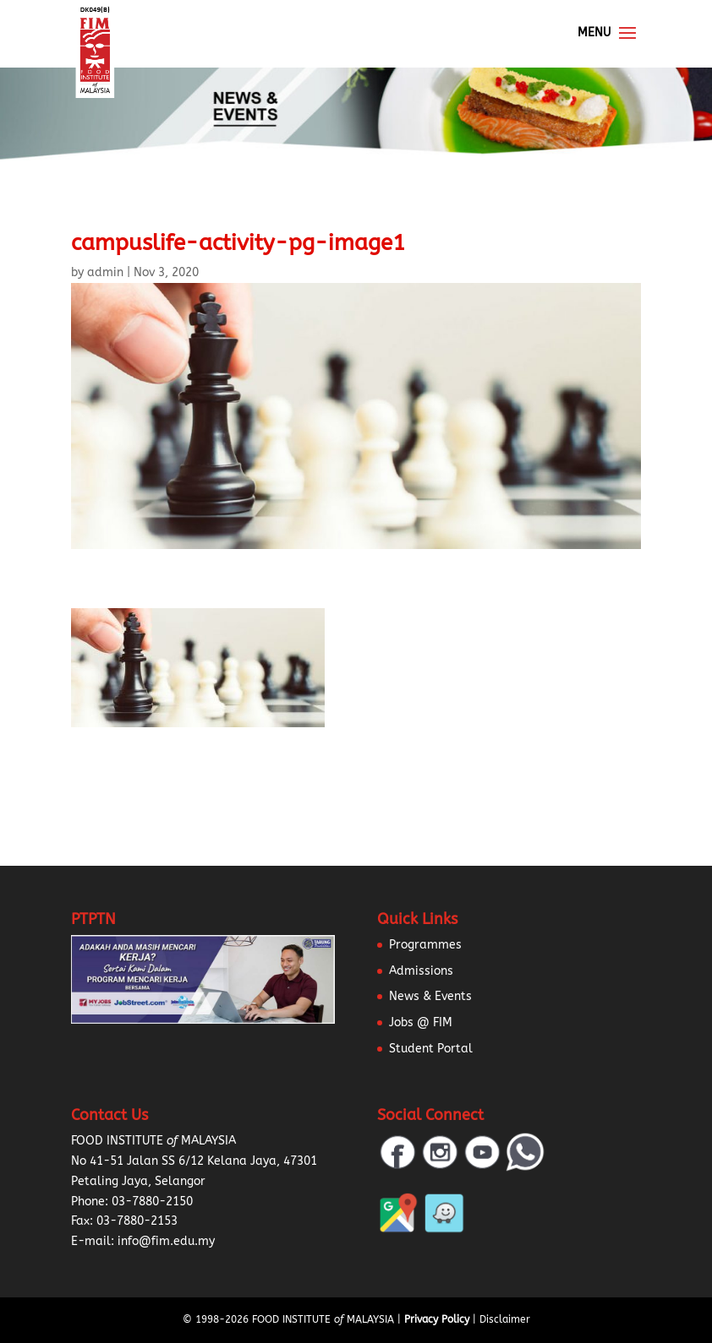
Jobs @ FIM (420, 1022)
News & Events (430, 996)
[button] (34, 1309)
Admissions (421, 971)
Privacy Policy (436, 1319)
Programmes (425, 945)
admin (105, 272)
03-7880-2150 (152, 1201)
